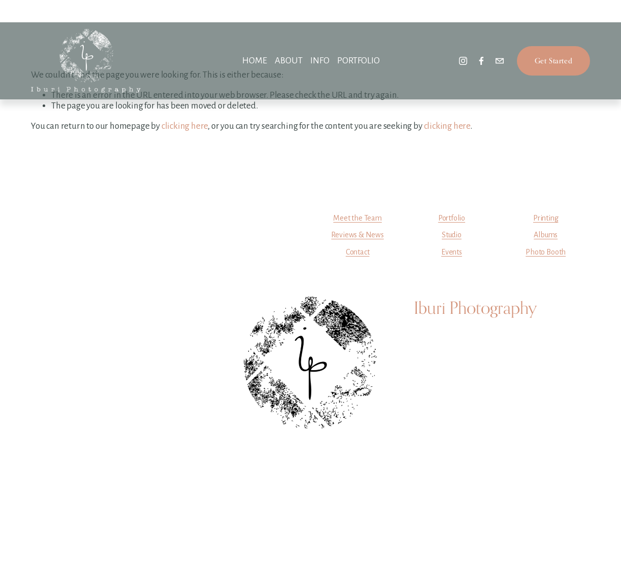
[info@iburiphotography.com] (500, 61)
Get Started (553, 60)
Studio (452, 235)
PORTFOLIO (358, 60)
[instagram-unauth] (463, 61)
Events (451, 252)
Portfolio (451, 218)
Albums (546, 235)
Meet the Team (357, 218)
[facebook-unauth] (481, 61)
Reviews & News (357, 235)
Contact (358, 252)
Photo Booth (546, 252)
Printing (546, 218)
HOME (254, 60)
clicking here (184, 126)
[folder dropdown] (288, 61)
